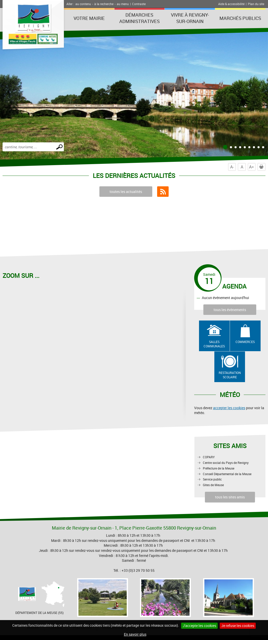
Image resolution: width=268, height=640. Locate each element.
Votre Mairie (89, 18)
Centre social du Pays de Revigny (226, 463)
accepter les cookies (229, 407)
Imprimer (262, 167)
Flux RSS (163, 191)
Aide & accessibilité (231, 4)
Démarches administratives (139, 18)
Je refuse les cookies (237, 625)
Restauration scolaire (230, 375)
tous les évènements (230, 309)
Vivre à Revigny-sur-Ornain (190, 18)
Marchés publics (240, 18)
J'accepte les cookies (199, 625)
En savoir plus (135, 634)
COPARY (209, 457)
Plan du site (256, 4)
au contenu (83, 4)
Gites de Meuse (213, 485)
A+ (251, 167)
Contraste (139, 4)
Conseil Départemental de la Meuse (227, 474)
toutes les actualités (126, 191)
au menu (123, 4)
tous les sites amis (230, 497)
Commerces (245, 342)
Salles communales (214, 344)
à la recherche (103, 4)
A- (232, 167)
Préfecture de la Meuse (218, 468)
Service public (212, 479)
